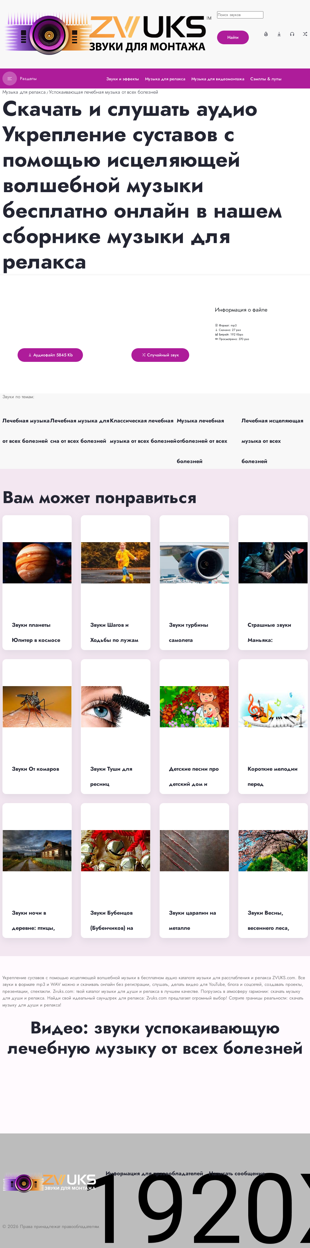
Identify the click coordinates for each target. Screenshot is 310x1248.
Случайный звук (160, 355)
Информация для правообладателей (154, 1173)
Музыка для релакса (24, 91)
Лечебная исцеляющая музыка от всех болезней (272, 441)
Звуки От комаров (35, 769)
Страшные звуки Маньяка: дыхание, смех (269, 640)
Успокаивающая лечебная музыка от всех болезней (103, 91)
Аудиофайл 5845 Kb (50, 355)
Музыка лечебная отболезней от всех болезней (202, 441)
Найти (233, 37)
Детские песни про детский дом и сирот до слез (194, 784)
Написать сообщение (237, 1173)
